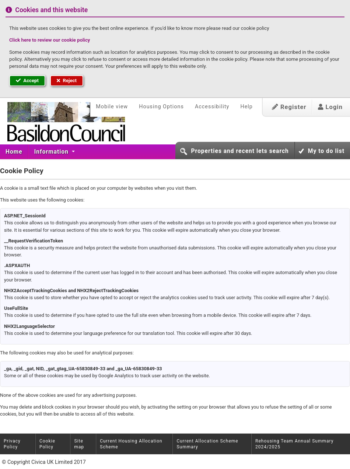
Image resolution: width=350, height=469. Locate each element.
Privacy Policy (12, 443)
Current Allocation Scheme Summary (207, 443)
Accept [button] (27, 80)
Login (330, 107)
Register (289, 107)
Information (52, 151)
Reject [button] (67, 80)
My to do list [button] (326, 151)
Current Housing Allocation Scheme (131, 443)
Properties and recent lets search (239, 151)
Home (14, 151)
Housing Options (161, 107)
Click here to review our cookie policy (49, 40)
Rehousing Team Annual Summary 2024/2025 (294, 443)
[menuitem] (14, 151)
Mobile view (112, 107)
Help (246, 107)
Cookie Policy (47, 443)
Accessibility (212, 107)
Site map (79, 443)
